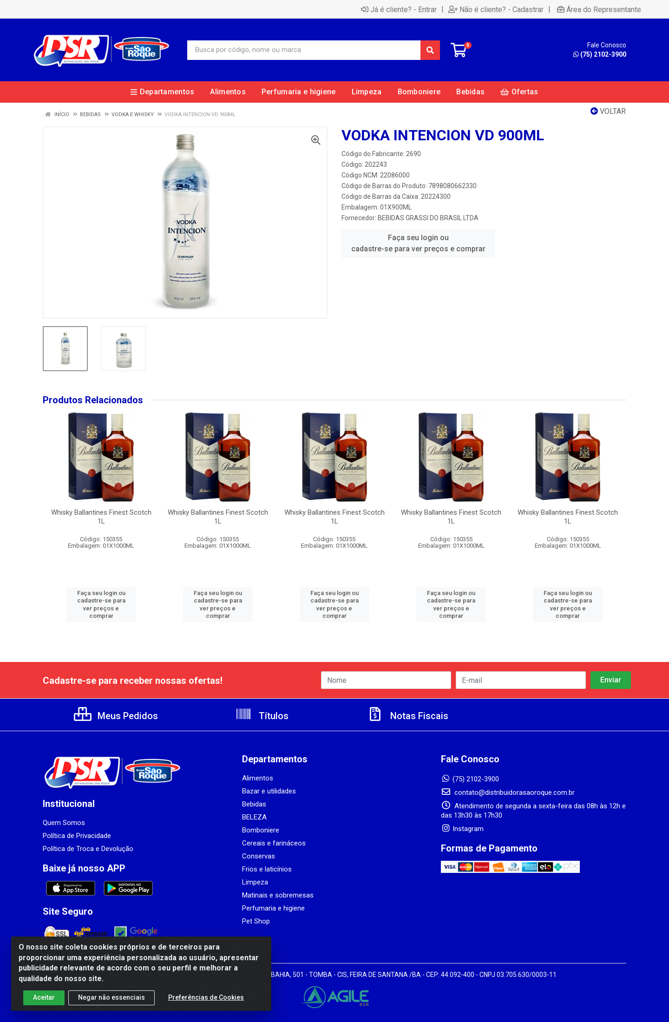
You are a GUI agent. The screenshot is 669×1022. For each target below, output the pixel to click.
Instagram (462, 829)
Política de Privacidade (77, 836)
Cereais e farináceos (274, 843)
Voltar (608, 111)
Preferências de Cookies (206, 998)
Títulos (262, 715)
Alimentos (257, 778)
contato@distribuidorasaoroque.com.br (508, 792)
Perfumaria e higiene (273, 908)
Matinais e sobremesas (278, 895)
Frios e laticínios (267, 869)
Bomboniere (260, 830)
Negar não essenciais (111, 998)
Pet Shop (256, 921)
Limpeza (255, 882)
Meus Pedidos (116, 715)
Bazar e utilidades (269, 791)
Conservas (258, 856)
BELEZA (254, 817)
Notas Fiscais (407, 715)
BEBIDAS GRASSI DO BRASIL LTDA (428, 218)
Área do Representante (599, 9)
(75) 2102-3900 (599, 54)
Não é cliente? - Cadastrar (496, 9)
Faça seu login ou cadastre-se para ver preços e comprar (418, 243)
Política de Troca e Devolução (88, 849)
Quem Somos (64, 823)
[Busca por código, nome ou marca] (304, 50)
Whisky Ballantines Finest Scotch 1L (101, 516)
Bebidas (254, 804)
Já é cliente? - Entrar (399, 9)
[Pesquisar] (430, 50)
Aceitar (44, 998)
